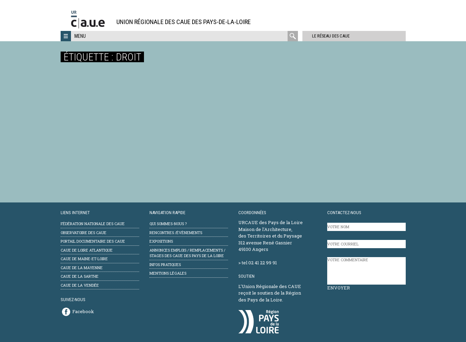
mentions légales (167, 273)
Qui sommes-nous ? (168, 223)
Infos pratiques (165, 264)
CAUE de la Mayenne (82, 267)
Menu (80, 36)
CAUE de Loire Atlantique (87, 250)
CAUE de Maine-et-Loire (84, 258)
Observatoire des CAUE (83, 232)
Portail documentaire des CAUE (93, 241)
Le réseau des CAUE (327, 35)
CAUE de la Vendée (80, 285)
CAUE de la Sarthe (80, 276)
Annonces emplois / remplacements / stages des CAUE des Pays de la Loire (187, 252)
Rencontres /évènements (175, 232)
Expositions (161, 241)
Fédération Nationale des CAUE (93, 223)
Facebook (83, 311)
